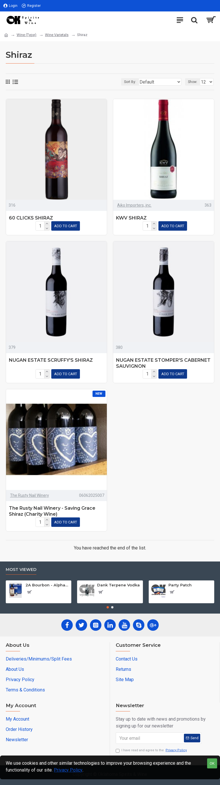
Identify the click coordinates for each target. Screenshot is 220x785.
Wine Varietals (56, 35)
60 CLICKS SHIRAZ (31, 218)
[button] (108, 607)
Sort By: (130, 82)
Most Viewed (21, 569)
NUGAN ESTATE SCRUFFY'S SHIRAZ (51, 360)
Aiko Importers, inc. (134, 205)
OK (212, 763)
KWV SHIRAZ (131, 218)
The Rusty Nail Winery (29, 495)
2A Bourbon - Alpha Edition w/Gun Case (47, 585)
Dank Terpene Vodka (118, 585)
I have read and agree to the (152, 750)
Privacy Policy (68, 770)
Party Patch (180, 585)
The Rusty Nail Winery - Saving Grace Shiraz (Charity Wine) (52, 511)
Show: (192, 82)
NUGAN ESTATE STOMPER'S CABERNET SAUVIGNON (163, 363)
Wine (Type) (26, 35)
